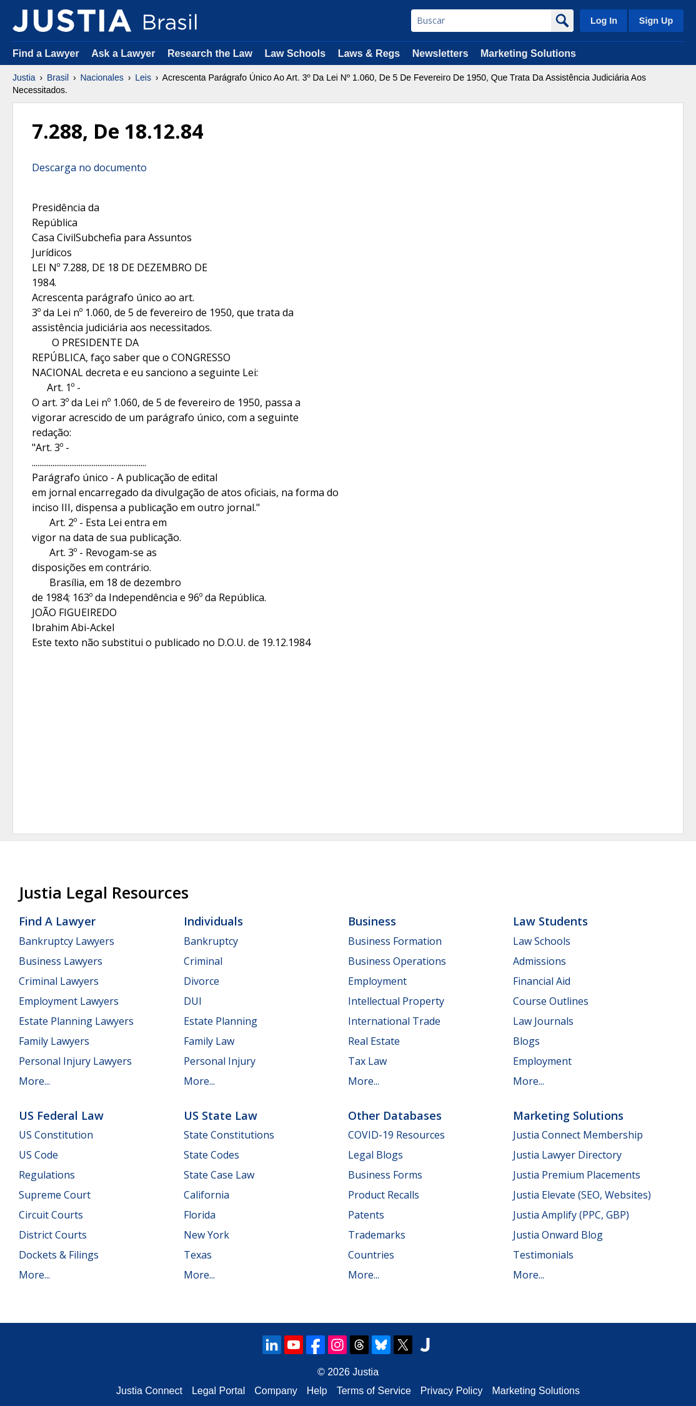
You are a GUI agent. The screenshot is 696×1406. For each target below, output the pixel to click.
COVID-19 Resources (396, 1135)
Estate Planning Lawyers (76, 1021)
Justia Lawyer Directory (567, 1155)
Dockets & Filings (59, 1255)
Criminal (203, 961)
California (206, 1195)
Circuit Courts (51, 1215)
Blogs (526, 1041)
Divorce (201, 981)
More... (34, 1081)
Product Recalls (383, 1195)
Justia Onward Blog (558, 1235)
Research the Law (209, 53)
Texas (198, 1255)
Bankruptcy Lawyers (66, 941)
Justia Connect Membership (578, 1135)
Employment (377, 981)
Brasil (58, 77)
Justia (24, 77)
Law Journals (543, 1021)
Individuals (213, 921)
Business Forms (385, 1175)
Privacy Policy (451, 1390)
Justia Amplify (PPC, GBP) (571, 1215)
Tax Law (367, 1061)
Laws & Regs (369, 53)
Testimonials (543, 1255)
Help (317, 1390)
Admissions (539, 961)
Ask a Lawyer (124, 53)
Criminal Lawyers (59, 981)
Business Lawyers (60, 961)
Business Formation (395, 941)
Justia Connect (149, 1390)
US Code (38, 1155)
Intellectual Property (396, 1001)
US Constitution (56, 1135)
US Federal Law (61, 1115)
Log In (603, 21)
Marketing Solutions (528, 53)
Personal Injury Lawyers (75, 1061)
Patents (366, 1215)
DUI (193, 1001)
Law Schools (295, 53)
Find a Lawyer (45, 53)
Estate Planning (220, 1021)
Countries (371, 1255)
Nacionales (102, 77)
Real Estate (374, 1041)
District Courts (53, 1235)
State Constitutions (229, 1135)
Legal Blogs (375, 1155)
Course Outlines (551, 1001)
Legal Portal (218, 1390)
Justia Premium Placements (576, 1175)
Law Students (550, 921)
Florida (200, 1215)
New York (206, 1235)
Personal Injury (220, 1061)
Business (372, 921)
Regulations (47, 1175)
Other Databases (395, 1115)
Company (275, 1390)
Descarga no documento (89, 167)
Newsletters (440, 53)
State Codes (211, 1155)
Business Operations (397, 961)
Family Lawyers (54, 1041)
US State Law (220, 1115)
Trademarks (376, 1235)
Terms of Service (374, 1390)
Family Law (209, 1041)
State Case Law (219, 1175)
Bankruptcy (211, 941)
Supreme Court (55, 1195)
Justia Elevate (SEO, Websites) (582, 1195)
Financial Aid (541, 981)
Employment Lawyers (69, 1001)
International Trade (394, 1021)
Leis (143, 77)
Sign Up (656, 21)
